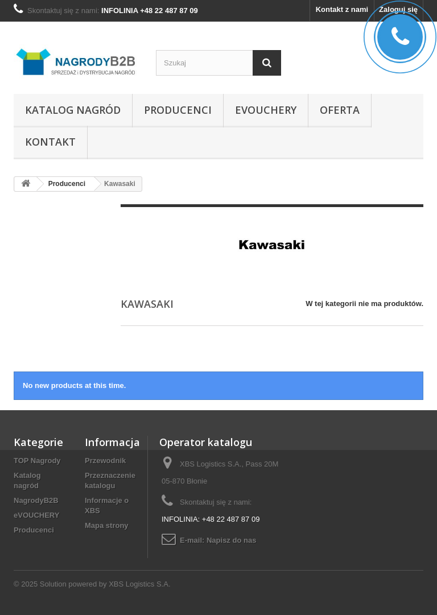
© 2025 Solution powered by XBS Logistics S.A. (92, 584)
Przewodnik (105, 460)
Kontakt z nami (342, 9)
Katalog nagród (73, 110)
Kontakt (50, 141)
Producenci (178, 110)
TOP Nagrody (37, 460)
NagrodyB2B (36, 500)
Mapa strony (107, 525)
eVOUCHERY (265, 110)
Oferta (340, 110)
